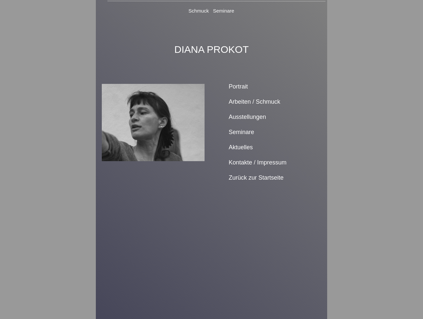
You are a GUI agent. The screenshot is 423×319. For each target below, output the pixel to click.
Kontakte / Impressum (258, 162)
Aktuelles (241, 147)
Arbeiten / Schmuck (254, 101)
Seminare (223, 11)
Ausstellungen (247, 117)
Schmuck (198, 11)
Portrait (238, 86)
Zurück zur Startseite (256, 177)
